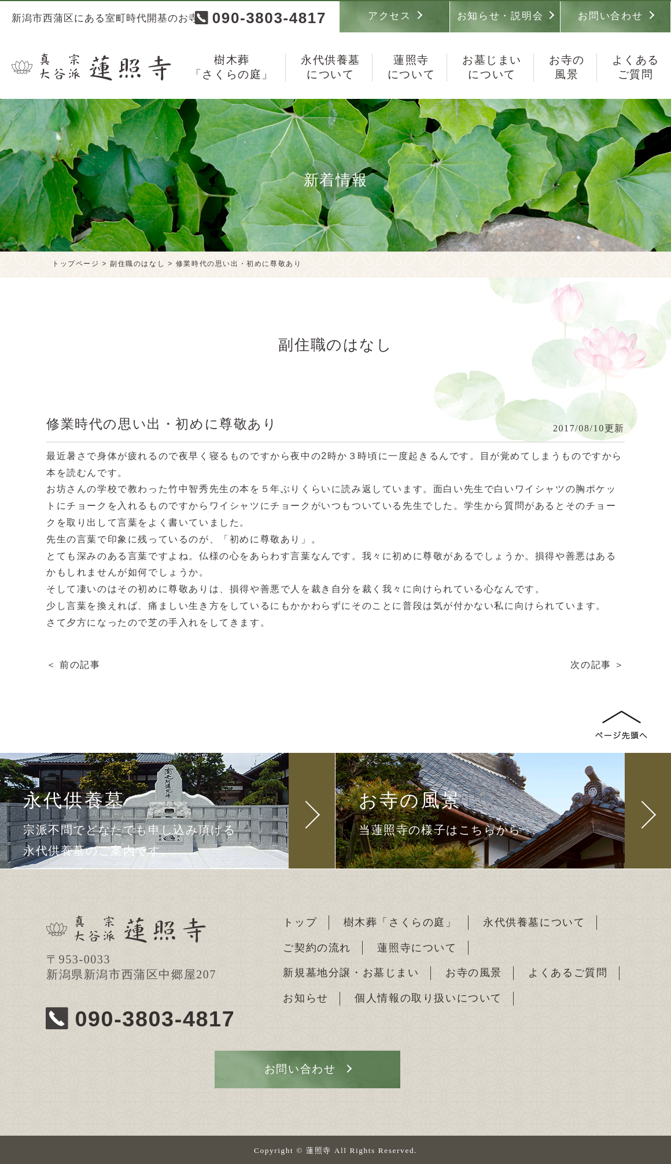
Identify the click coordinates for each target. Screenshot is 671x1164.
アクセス (389, 15)
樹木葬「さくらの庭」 (401, 921)
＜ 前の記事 (73, 665)
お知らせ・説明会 (500, 15)
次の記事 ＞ (597, 665)
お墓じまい (492, 68)
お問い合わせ (610, 15)
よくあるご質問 (569, 972)
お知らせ (306, 997)
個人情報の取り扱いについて (429, 997)
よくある (635, 68)
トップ (300, 921)
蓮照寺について (418, 947)
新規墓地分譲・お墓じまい (351, 972)
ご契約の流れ (317, 947)
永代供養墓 (330, 68)
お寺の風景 (475, 972)
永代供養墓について (536, 921)
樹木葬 (232, 68)
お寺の (567, 68)
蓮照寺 (411, 68)
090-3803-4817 (269, 18)
